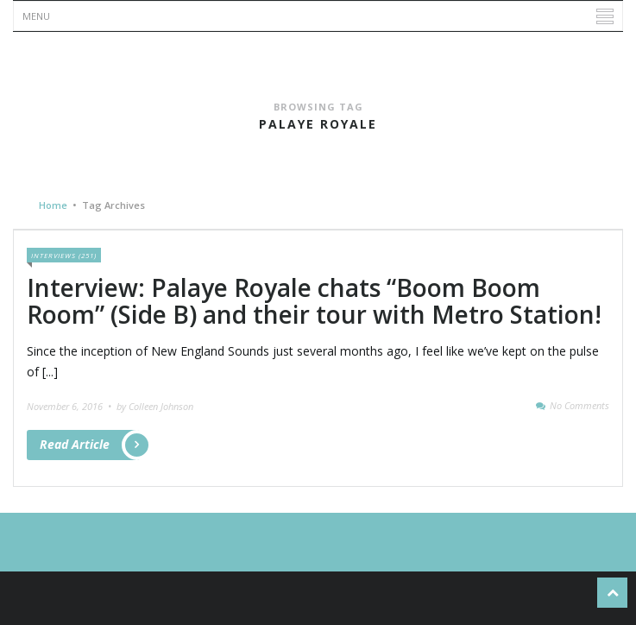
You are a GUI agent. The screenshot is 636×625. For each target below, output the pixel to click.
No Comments (579, 405)
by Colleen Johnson (154, 406)
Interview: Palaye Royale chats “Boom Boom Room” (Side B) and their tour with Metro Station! (314, 301)
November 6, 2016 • (70, 406)
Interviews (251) (64, 255)
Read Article (90, 445)
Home (53, 205)
